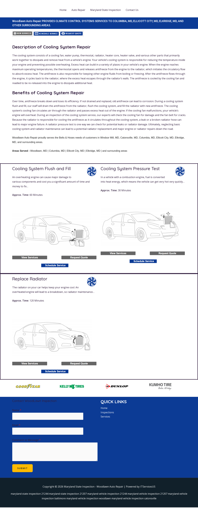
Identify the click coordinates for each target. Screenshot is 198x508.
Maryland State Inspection (105, 10)
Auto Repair (78, 10)
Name (16, 410)
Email (16, 425)
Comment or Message (26, 440)
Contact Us (132, 10)
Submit (22, 468)
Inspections (107, 412)
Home (63, 10)
